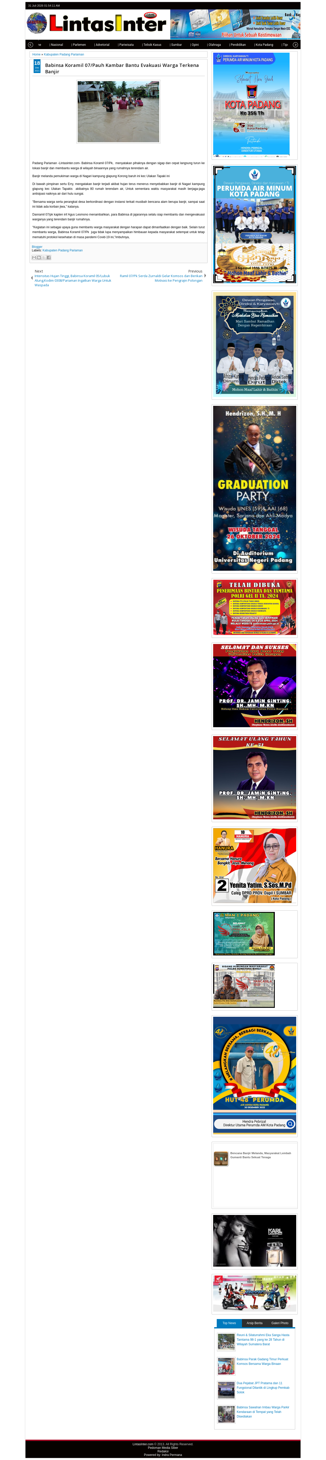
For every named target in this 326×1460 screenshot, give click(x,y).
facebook (281, 5)
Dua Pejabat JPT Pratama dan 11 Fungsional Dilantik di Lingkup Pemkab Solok (263, 1387)
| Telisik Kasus (143, 45)
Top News (229, 1323)
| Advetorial (93, 45)
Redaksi (162, 1451)
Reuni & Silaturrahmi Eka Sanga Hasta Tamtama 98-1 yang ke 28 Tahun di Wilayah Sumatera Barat (263, 1339)
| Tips (276, 45)
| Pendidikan (228, 45)
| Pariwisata (117, 45)
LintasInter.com (143, 1444)
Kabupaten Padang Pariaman (63, 250)
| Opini (185, 45)
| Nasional (47, 45)
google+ (287, 5)
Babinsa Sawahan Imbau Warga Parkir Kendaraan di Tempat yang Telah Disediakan (263, 1412)
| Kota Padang (254, 45)
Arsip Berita (255, 1323)
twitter (274, 5)
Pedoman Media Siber (163, 1448)
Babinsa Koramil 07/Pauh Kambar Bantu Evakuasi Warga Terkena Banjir (122, 68)
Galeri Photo (280, 1323)
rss (294, 5)
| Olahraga (205, 45)
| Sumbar (167, 45)
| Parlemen (69, 45)
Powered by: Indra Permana (163, 1455)
